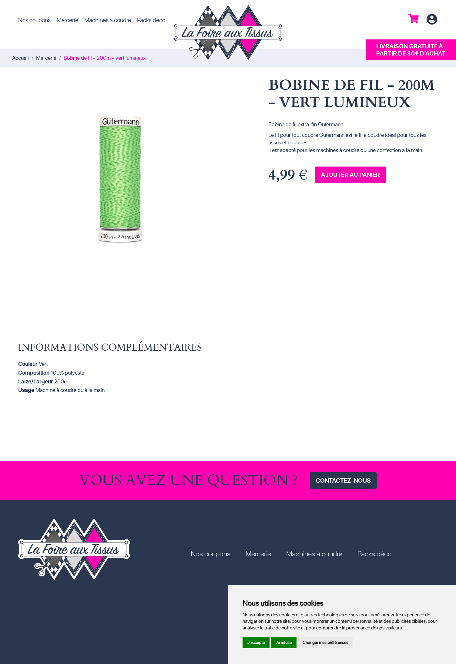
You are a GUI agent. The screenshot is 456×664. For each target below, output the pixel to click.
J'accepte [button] (256, 642)
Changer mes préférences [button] (325, 642)
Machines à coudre (107, 19)
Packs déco (151, 19)
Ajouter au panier (350, 174)
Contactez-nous (343, 480)
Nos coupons (34, 19)
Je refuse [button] (284, 642)
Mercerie (67, 19)
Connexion (432, 19)
